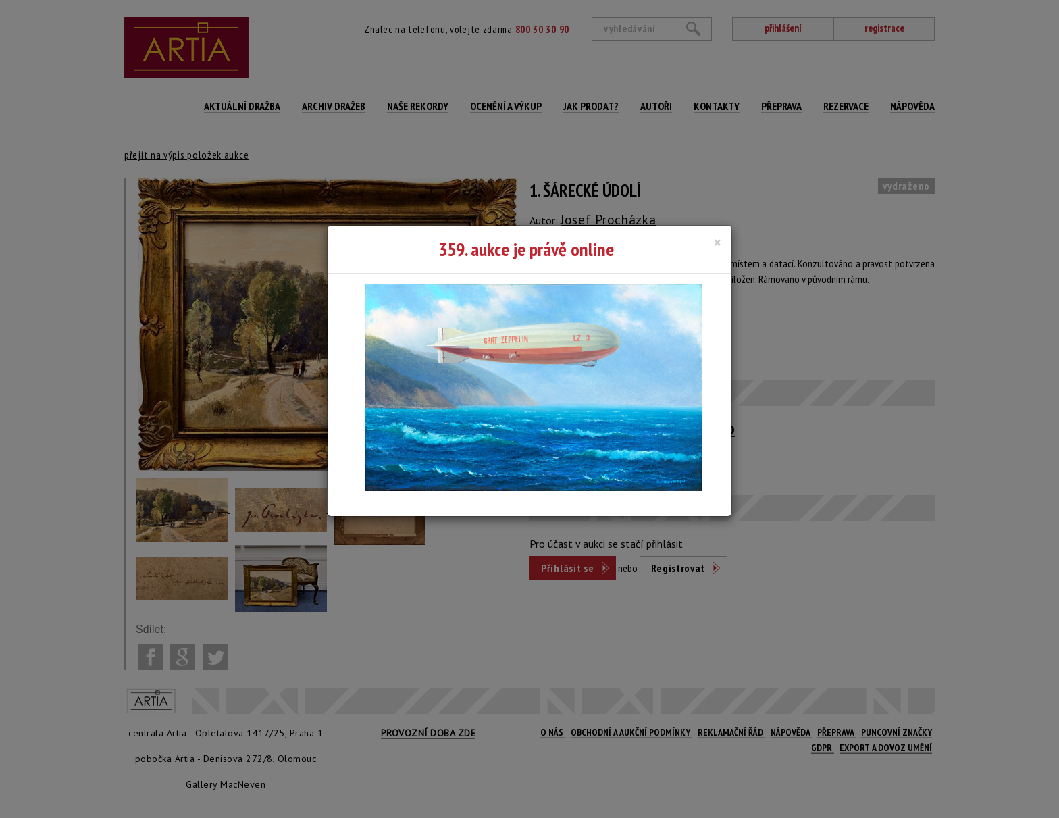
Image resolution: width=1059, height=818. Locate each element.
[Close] (717, 242)
